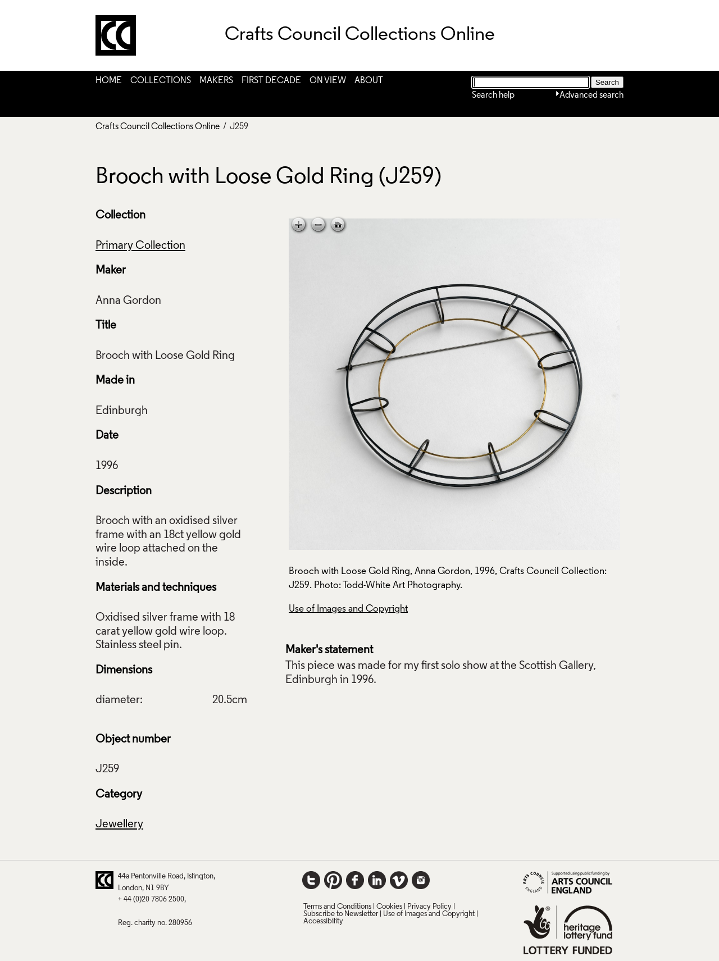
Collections (160, 80)
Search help (493, 95)
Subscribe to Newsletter (340, 914)
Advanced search (591, 95)
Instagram (421, 880)
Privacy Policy (429, 906)
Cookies (389, 906)
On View (328, 80)
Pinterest (333, 880)
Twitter (311, 880)
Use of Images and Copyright (348, 609)
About (368, 80)
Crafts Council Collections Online (157, 126)
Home (108, 80)
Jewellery (119, 824)
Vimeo (399, 880)
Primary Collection (140, 246)
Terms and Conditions (337, 906)
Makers (216, 80)
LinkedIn (377, 880)
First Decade (271, 80)
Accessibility (323, 921)
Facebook (355, 880)
